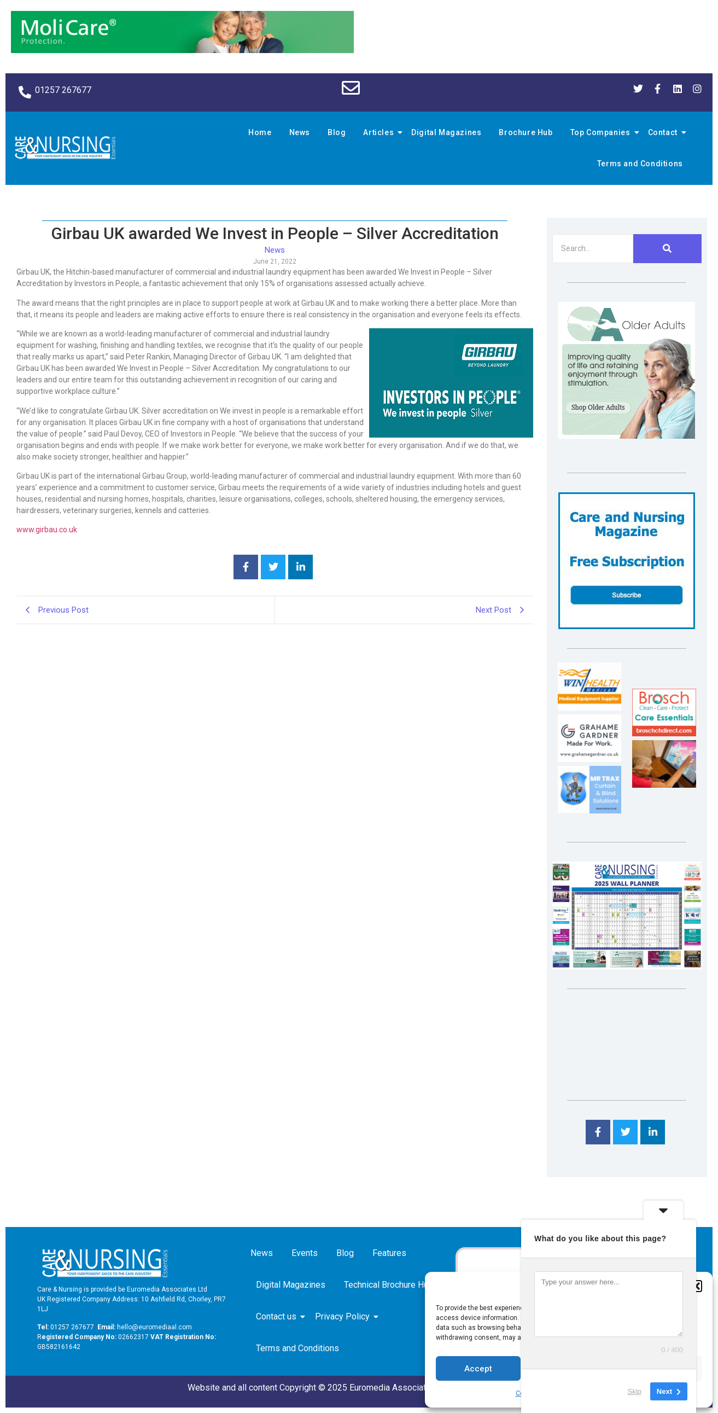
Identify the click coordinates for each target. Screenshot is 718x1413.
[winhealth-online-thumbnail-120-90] (589, 707)
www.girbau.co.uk (46, 529)
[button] (696, 1286)
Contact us (278, 1316)
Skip (634, 1391)
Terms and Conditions (640, 163)
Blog (337, 132)
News (299, 132)
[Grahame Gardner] (589, 759)
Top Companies (602, 132)
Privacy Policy (344, 1316)
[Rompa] (626, 436)
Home (259, 132)
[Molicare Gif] (182, 50)
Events (304, 1253)
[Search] (592, 248)
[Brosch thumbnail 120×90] (664, 733)
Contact (664, 132)
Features (389, 1253)
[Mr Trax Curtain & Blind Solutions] (589, 810)
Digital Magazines (446, 132)
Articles (380, 132)
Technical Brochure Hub (390, 1285)
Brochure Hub (525, 132)
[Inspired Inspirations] (664, 785)
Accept (478, 1369)
